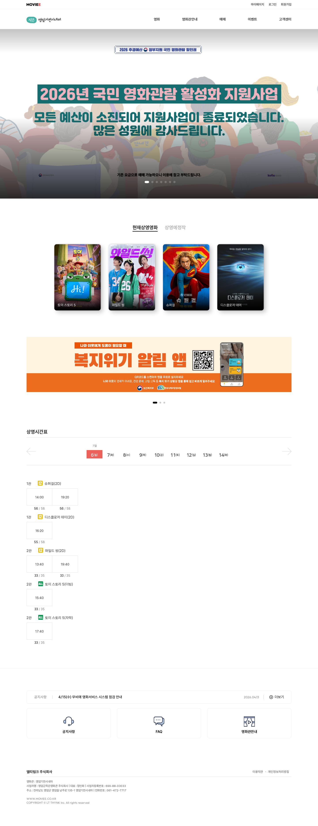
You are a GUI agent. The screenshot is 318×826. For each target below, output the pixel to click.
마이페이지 (257, 4)
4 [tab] (161, 182)
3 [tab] (157, 182)
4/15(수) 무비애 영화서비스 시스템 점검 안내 (90, 697)
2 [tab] (152, 182)
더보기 (279, 697)
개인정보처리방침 (278, 771)
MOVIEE (33, 4)
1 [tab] (147, 182)
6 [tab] (170, 182)
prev (31, 451)
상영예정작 (175, 227)
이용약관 (257, 771)
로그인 (272, 4)
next (287, 451)
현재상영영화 (145, 227)
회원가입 (286, 4)
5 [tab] (166, 182)
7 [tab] (174, 182)
